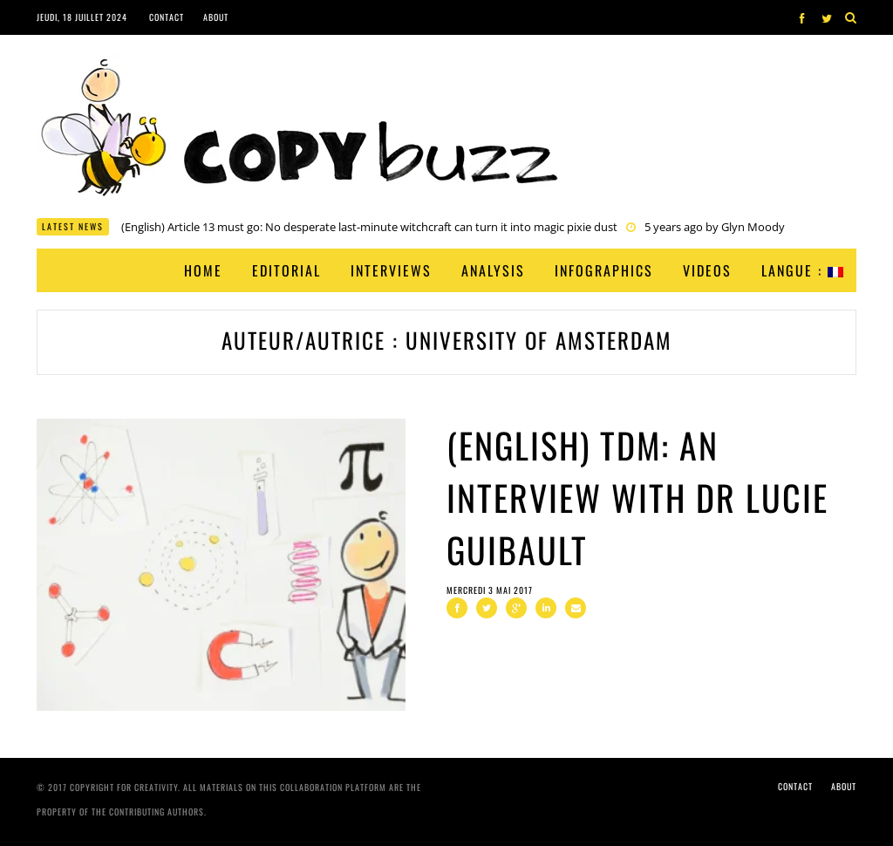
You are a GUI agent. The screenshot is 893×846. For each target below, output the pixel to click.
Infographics (604, 270)
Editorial (286, 270)
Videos (707, 270)
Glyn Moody (753, 227)
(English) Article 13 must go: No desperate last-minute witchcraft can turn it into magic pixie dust (369, 227)
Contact (166, 17)
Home (203, 270)
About (215, 17)
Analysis (493, 270)
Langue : (802, 270)
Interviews (391, 270)
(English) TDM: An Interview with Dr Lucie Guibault (637, 497)
